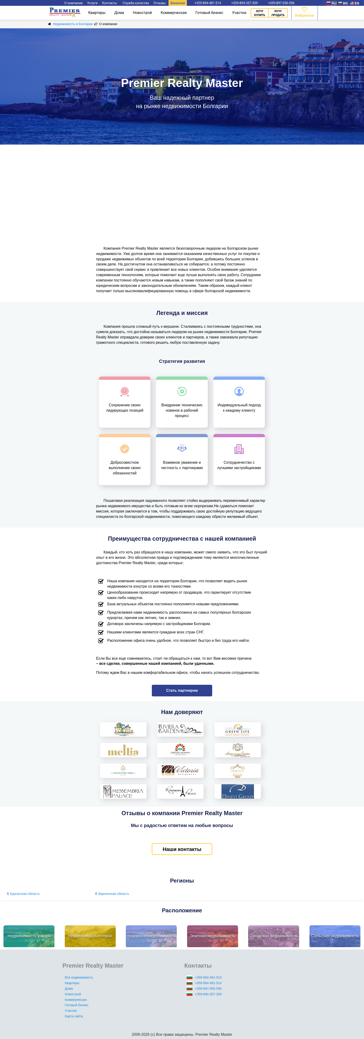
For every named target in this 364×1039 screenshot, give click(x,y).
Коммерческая (174, 12)
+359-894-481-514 (208, 983)
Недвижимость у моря (29, 936)
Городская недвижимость (274, 936)
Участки (239, 12)
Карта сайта (74, 1016)
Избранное (304, 12)
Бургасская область (23, 894)
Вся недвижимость (79, 977)
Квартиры (97, 12)
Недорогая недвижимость (151, 936)
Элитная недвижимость (212, 936)
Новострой (142, 12)
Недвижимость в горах (90, 936)
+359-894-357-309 (208, 994)
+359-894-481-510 (208, 977)
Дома (119, 12)
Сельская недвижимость (335, 936)
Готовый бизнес (209, 12)
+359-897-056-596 (208, 988)
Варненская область (111, 894)
